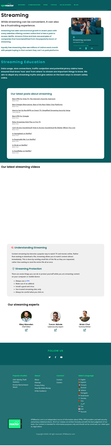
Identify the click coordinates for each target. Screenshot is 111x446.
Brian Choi (85, 324)
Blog (76, 5)
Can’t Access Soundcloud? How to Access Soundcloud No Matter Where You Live (43, 128)
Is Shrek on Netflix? (20, 145)
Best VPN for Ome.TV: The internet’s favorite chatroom (33, 99)
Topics (54, 5)
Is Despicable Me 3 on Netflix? (24, 139)
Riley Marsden (26, 324)
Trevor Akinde (55, 324)
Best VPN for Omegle (20, 116)
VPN (28, 281)
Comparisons (34, 5)
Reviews (21, 5)
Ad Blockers (65, 5)
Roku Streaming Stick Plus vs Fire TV (26, 122)
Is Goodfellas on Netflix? (22, 151)
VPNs (45, 5)
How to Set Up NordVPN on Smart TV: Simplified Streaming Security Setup (41, 110)
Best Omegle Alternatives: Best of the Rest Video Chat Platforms (37, 104)
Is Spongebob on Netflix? (22, 133)
